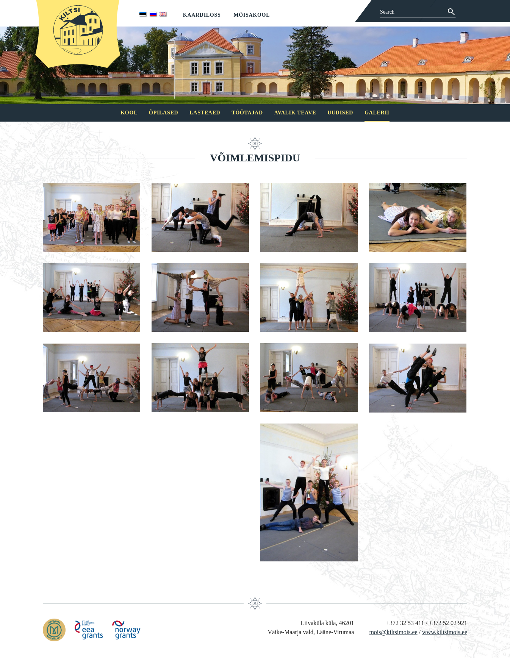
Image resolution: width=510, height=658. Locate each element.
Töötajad (247, 113)
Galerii (377, 113)
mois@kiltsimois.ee (393, 632)
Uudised (340, 113)
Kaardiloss (202, 15)
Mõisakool (251, 15)
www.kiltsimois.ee (444, 632)
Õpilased (163, 113)
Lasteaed (204, 113)
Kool (129, 113)
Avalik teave (295, 113)
